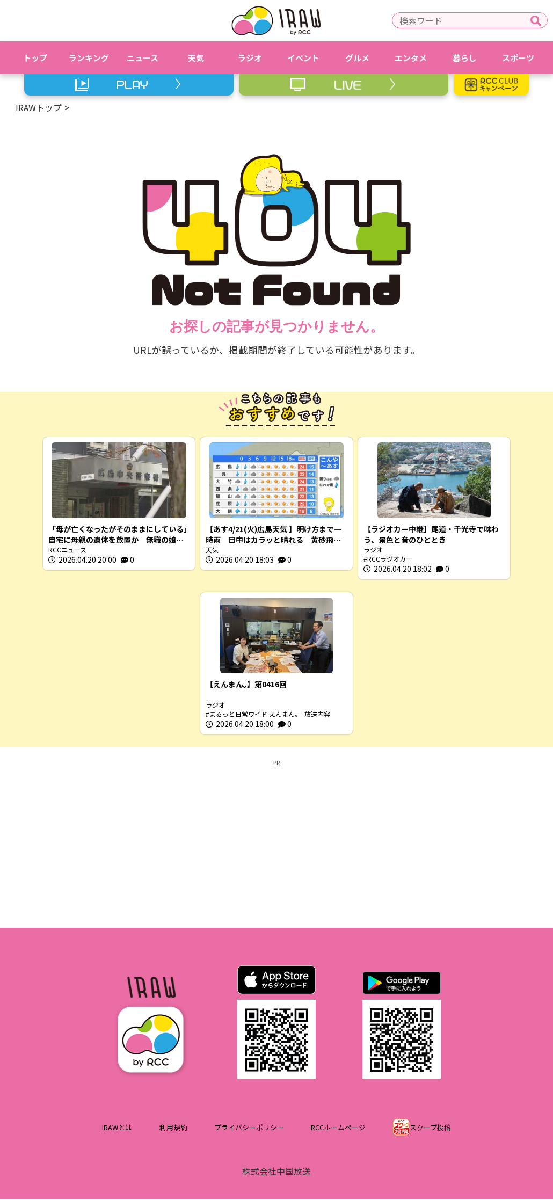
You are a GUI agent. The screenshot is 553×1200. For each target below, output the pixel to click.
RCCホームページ (338, 1128)
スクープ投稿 (430, 1128)
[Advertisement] (276, 843)
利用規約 (173, 1128)
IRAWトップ (39, 107)
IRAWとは (117, 1128)
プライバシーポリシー (249, 1128)
